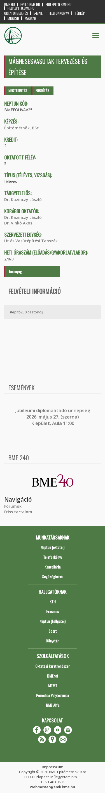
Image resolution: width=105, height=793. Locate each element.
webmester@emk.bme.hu (52, 786)
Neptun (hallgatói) (52, 621)
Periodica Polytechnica (52, 695)
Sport (52, 631)
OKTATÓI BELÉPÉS (16, 13)
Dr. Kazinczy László (23, 199)
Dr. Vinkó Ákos (18, 223)
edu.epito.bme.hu (58, 4)
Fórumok (13, 506)
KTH (53, 602)
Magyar (30, 18)
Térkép (80, 13)
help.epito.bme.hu (21, 8)
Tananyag (15, 271)
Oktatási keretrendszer (52, 666)
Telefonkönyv (58, 13)
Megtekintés (17, 90)
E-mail (38, 13)
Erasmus (52, 611)
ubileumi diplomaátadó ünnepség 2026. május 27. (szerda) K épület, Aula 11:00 (53, 417)
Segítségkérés (52, 576)
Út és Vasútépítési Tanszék (31, 240)
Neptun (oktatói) (52, 547)
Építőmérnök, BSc (21, 127)
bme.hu (9, 4)
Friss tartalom (18, 511)
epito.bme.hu (30, 4)
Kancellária (52, 567)
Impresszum (52, 766)
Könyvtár (52, 641)
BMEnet (52, 676)
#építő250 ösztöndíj (26, 312)
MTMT (52, 685)
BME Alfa (52, 705)
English (13, 18)
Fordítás (42, 90)
